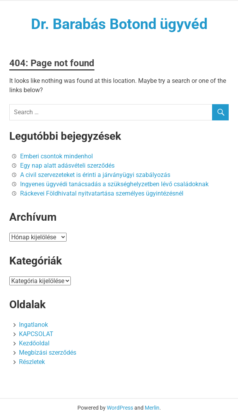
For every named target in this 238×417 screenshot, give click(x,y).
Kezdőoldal (34, 343)
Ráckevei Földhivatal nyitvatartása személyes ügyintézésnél (101, 193)
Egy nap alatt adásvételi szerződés (67, 165)
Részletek (32, 362)
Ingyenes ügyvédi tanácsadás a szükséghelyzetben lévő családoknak (114, 184)
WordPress (120, 408)
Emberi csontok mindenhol (56, 156)
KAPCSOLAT (36, 334)
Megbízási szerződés (47, 352)
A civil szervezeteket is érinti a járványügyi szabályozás (95, 174)
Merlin (152, 408)
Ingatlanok (33, 324)
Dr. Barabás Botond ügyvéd (119, 24)
